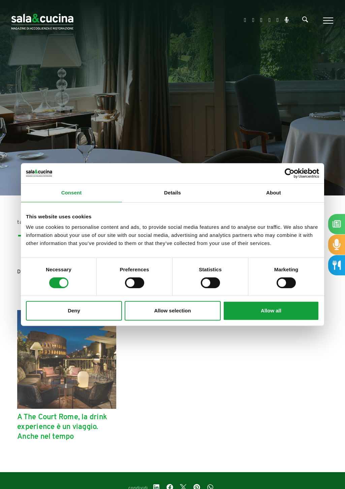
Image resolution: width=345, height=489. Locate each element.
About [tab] (273, 192)
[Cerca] (305, 21)
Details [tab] (172, 192)
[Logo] (42, 20)
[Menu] (327, 21)
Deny (74, 310)
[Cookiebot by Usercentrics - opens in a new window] (289, 173)
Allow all (271, 310)
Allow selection (172, 310)
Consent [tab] (71, 192)
